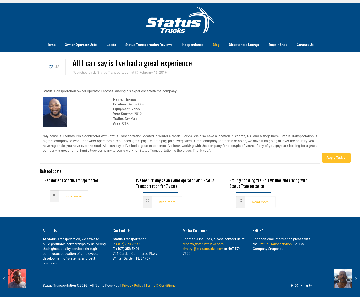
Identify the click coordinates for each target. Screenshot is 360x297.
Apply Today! (336, 158)
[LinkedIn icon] (306, 285)
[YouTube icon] (301, 285)
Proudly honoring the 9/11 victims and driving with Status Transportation (268, 183)
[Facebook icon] (291, 285)
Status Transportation (114, 72)
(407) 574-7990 (128, 244)
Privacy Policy (132, 285)
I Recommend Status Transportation (71, 180)
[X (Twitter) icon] (296, 285)
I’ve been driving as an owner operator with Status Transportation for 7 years (175, 183)
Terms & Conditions (161, 285)
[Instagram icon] (311, 285)
